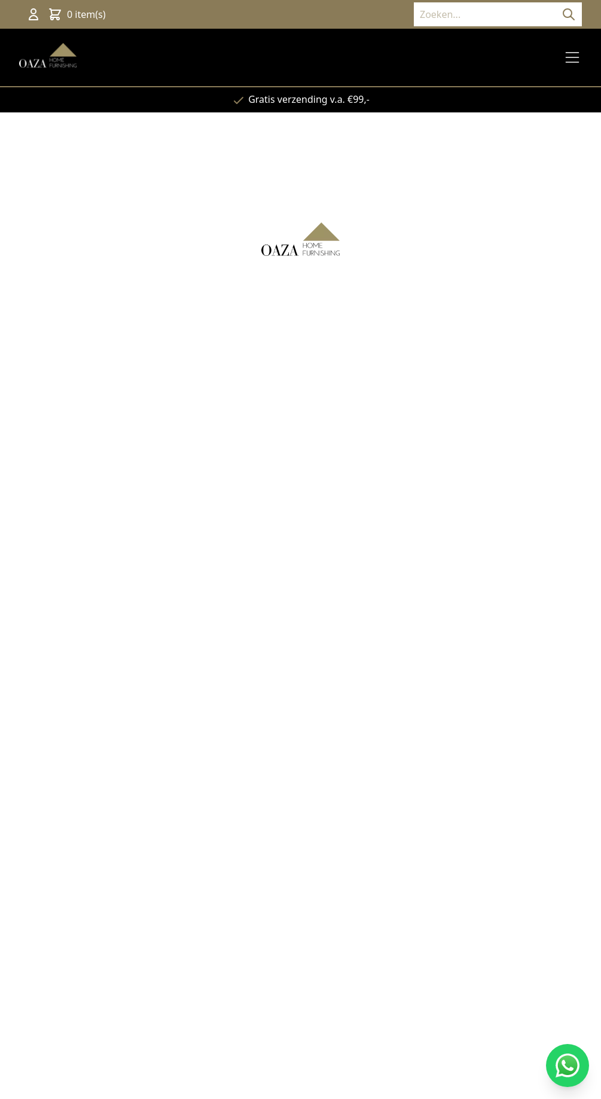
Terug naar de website (300, 388)
